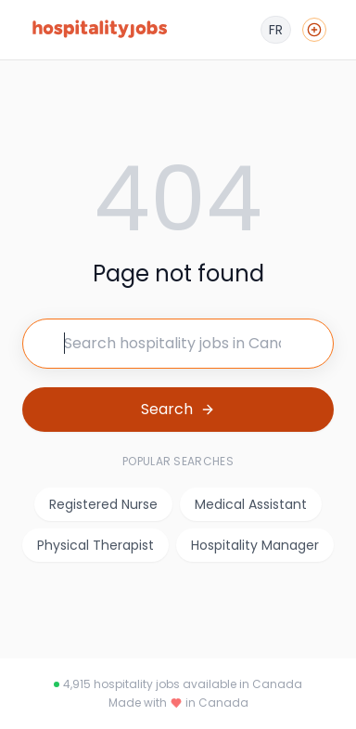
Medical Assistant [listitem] (251, 504)
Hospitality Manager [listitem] (255, 545)
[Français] (276, 30)
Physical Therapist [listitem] (95, 545)
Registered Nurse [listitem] (103, 504)
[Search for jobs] (178, 344)
